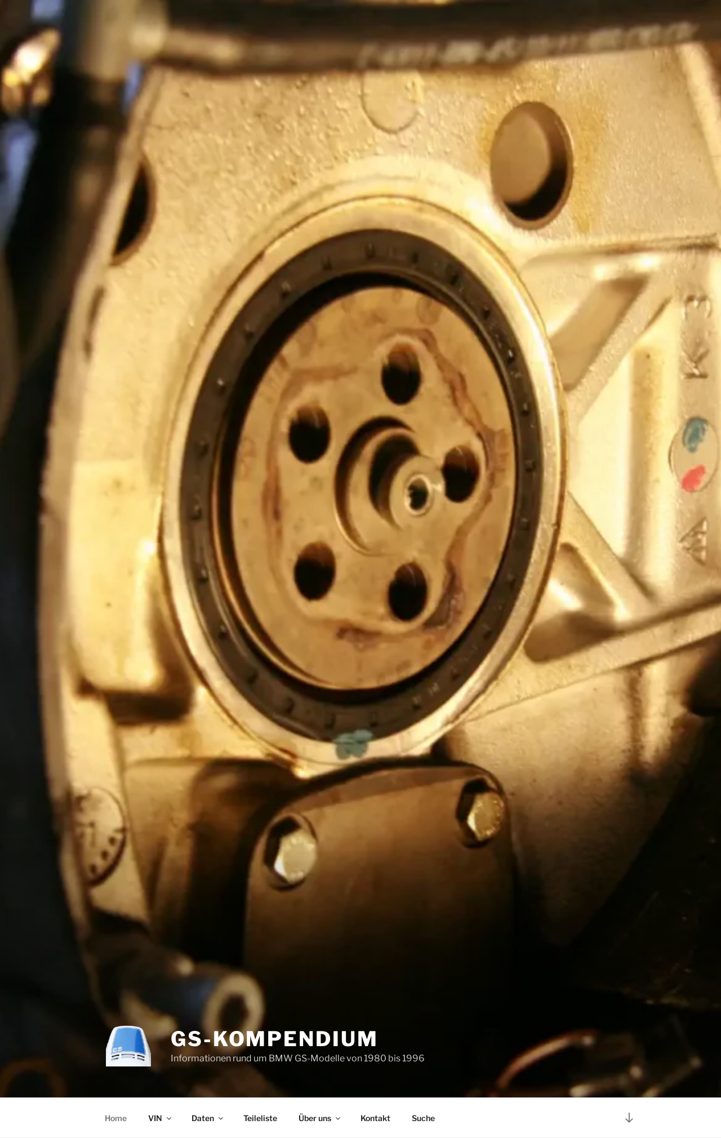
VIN (160, 1118)
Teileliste (260, 1118)
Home (116, 1118)
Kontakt (375, 1118)
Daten (208, 1118)
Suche (423, 1118)
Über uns (320, 1118)
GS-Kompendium (274, 1038)
